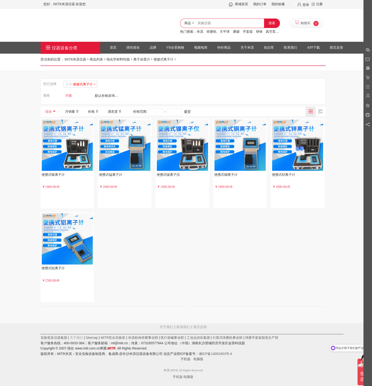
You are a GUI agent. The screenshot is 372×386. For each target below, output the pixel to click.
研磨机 (212, 31)
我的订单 (259, 4)
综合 (48, 111)
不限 (68, 96)
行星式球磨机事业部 (227, 337)
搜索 (272, 23)
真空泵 (271, 31)
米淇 (200, 31)
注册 (319, 4)
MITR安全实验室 (113, 337)
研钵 (259, 31)
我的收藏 (278, 4)
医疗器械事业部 (172, 337)
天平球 (225, 31)
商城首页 (241, 4)
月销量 (70, 111)
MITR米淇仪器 (75, 59)
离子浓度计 (141, 59)
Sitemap (92, 337)
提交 (187, 111)
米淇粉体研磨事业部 (143, 337)
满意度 (113, 111)
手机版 (187, 359)
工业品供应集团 (198, 337)
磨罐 (236, 31)
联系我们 (183, 327)
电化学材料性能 (118, 59)
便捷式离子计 (163, 59)
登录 (305, 4)
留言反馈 (183, 346)
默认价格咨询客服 (108, 96)
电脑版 (198, 359)
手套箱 (248, 31)
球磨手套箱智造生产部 (261, 337)
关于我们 (166, 327)
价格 (91, 111)
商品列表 (96, 59)
